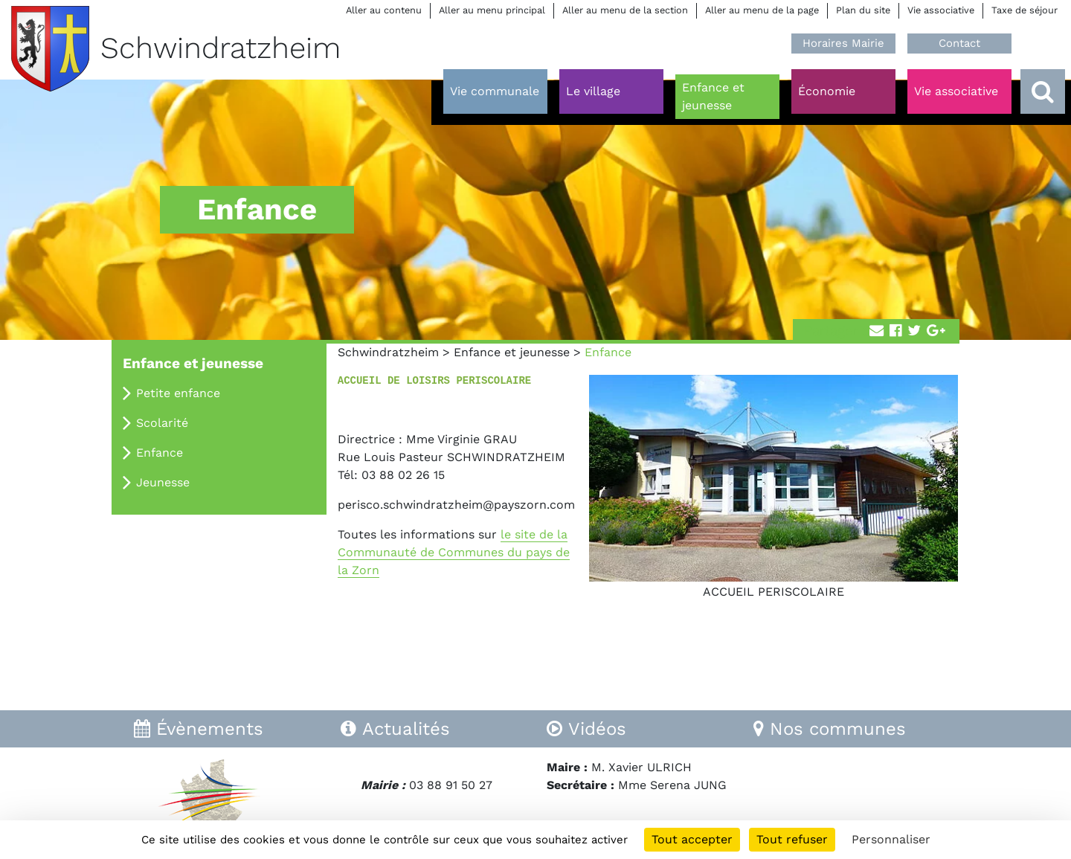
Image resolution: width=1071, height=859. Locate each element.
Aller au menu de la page (762, 10)
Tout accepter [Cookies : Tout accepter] (692, 839)
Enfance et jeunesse (512, 352)
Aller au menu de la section (625, 10)
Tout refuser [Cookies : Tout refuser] (792, 839)
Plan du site (863, 10)
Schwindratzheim (388, 352)
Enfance (159, 452)
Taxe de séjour (1024, 10)
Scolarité (162, 423)
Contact (959, 43)
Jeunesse (163, 482)
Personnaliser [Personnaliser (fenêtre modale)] (891, 839)
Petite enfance (178, 393)
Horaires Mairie (843, 43)
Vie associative (940, 10)
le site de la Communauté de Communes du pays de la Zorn (454, 552)
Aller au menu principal (492, 10)
